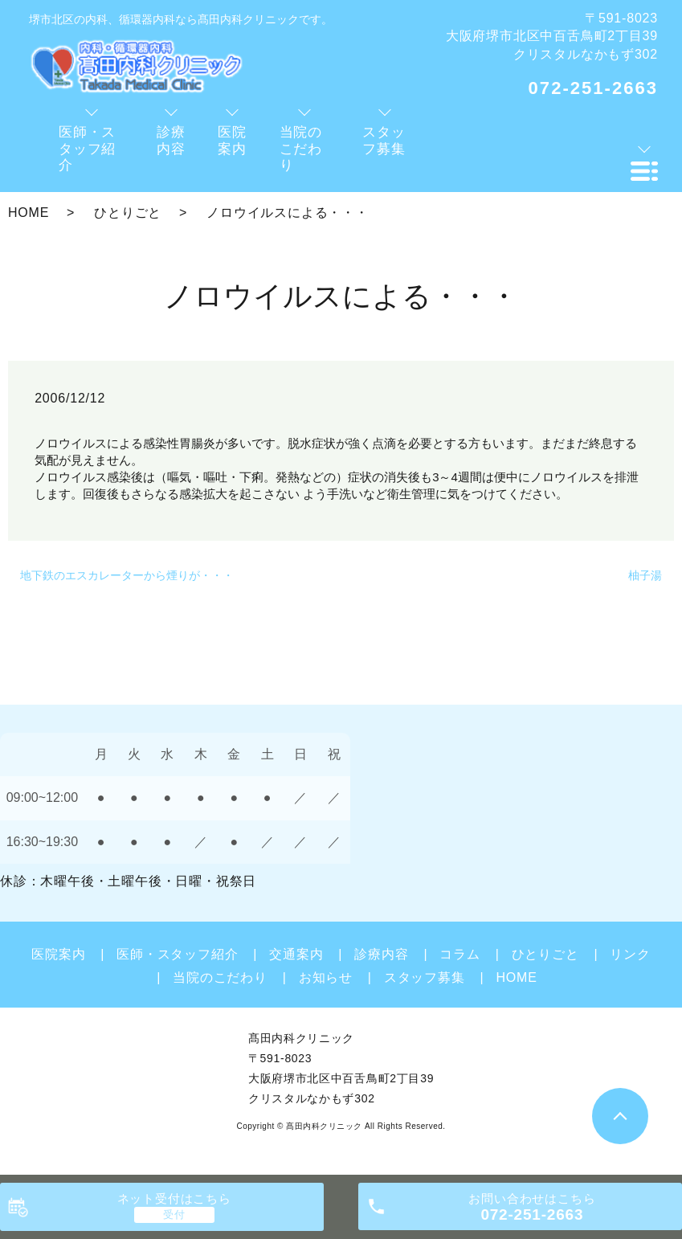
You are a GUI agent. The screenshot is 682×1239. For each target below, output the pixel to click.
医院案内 (58, 954)
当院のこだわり (220, 977)
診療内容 (381, 954)
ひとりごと (127, 212)
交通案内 (296, 954)
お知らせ (326, 977)
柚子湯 (645, 575)
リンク (630, 954)
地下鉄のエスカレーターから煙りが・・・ (127, 575)
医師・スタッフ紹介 (177, 954)
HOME (28, 212)
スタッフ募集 (424, 977)
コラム (459, 954)
